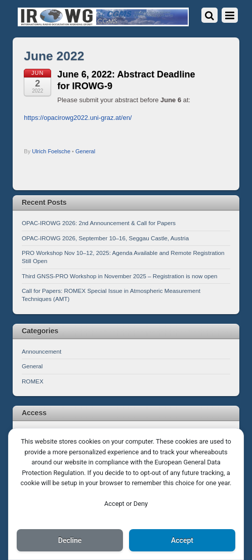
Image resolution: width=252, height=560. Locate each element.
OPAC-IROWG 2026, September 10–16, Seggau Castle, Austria (105, 238)
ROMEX (33, 381)
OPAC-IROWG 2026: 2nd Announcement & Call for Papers (99, 223)
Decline (69, 540)
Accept (182, 540)
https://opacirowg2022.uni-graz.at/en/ (78, 117)
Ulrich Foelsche (51, 151)
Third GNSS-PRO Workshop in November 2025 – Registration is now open (120, 276)
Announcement (41, 351)
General (85, 151)
